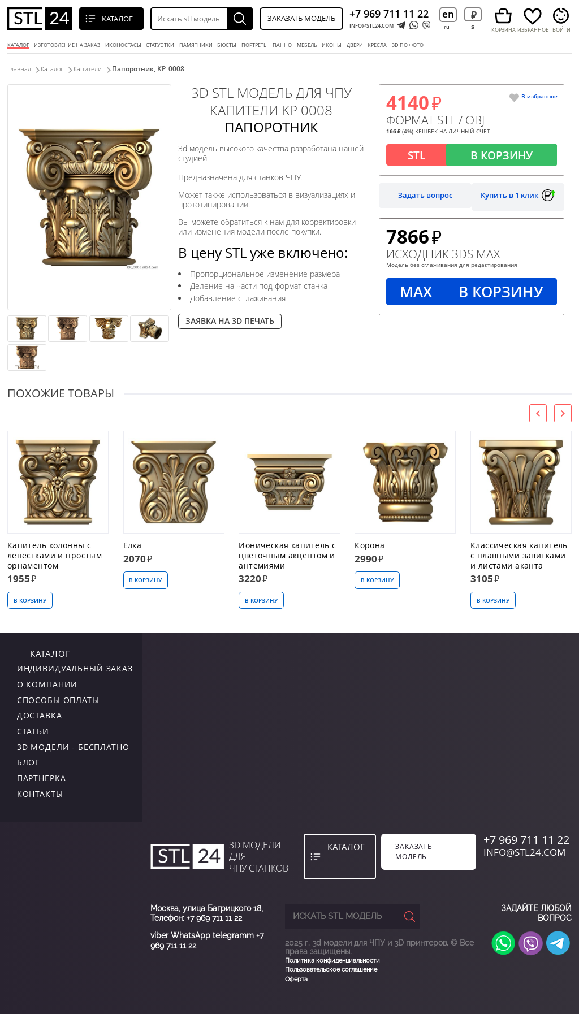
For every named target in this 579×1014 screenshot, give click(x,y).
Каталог (18, 45)
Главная (19, 68)
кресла (377, 45)
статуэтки (160, 45)
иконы (332, 45)
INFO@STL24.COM (371, 25)
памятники (196, 45)
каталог (36, 652)
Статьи (33, 730)
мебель (307, 45)
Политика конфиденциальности (332, 960)
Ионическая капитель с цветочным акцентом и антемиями (287, 555)
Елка (132, 545)
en (448, 13)
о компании (47, 683)
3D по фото (408, 45)
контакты (40, 792)
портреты (254, 45)
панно (282, 45)
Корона (370, 545)
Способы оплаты (58, 699)
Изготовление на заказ (67, 45)
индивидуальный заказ (75, 667)
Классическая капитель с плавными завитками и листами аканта (519, 555)
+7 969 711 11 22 (389, 13)
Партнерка (41, 777)
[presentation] (538, 413)
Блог (28, 761)
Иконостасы (123, 45)
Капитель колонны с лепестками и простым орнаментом (54, 555)
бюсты (226, 45)
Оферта (296, 978)
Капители (100, 68)
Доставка (39, 714)
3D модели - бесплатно (73, 745)
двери (355, 45)
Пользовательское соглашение (331, 969)
